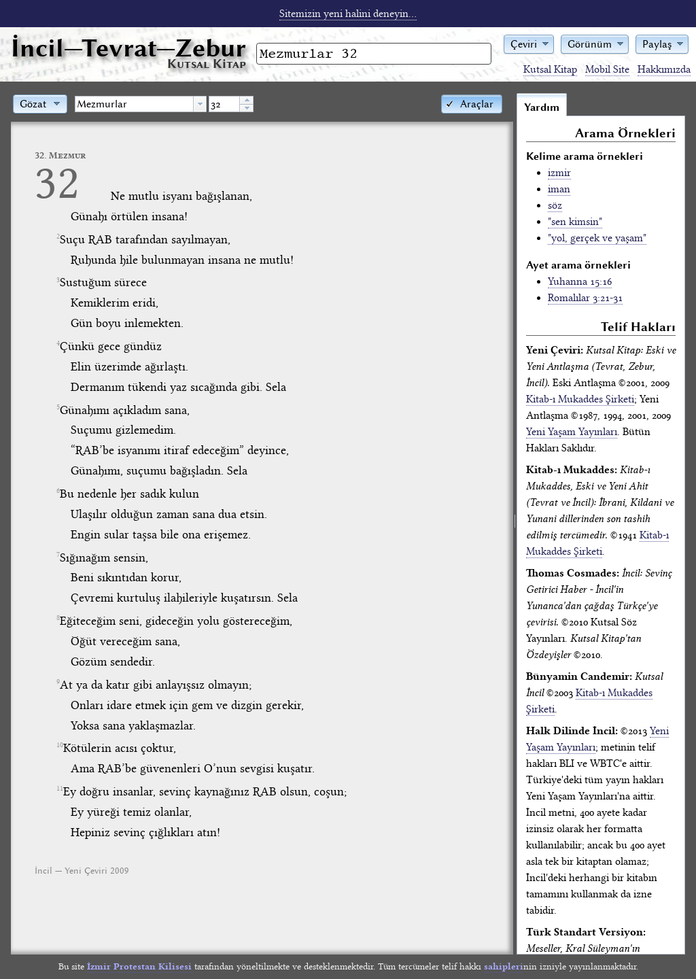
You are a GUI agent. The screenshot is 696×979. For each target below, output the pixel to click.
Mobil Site (607, 69)
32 (57, 182)
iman (559, 189)
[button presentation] (200, 104)
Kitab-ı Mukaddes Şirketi (580, 399)
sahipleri (503, 966)
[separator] (515, 523)
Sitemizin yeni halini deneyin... (348, 13)
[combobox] (141, 104)
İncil (128, 48)
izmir (559, 173)
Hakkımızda (664, 69)
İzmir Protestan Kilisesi (139, 966)
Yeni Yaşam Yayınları (571, 432)
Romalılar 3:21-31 (585, 298)
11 (59, 789)
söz (555, 205)
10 (59, 745)
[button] (529, 43)
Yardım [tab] (541, 107)
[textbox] (134, 104)
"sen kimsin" (575, 222)
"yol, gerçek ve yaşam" (597, 238)
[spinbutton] (224, 104)
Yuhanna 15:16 (580, 281)
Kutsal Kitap (550, 69)
